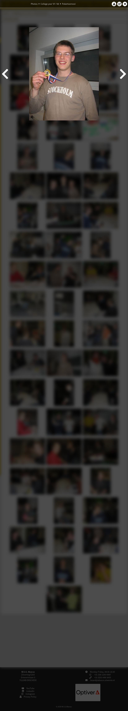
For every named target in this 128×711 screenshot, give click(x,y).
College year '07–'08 (50, 3)
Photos (34, 3)
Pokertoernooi (68, 3)
